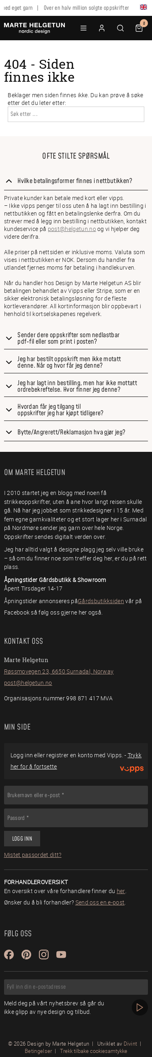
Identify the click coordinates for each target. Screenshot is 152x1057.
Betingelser (38, 1051)
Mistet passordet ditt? (33, 855)
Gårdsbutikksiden (101, 601)
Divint (130, 1043)
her (121, 891)
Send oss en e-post (100, 902)
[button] (83, 28)
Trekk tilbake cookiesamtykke (93, 1051)
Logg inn (22, 839)
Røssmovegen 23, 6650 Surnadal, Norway (59, 671)
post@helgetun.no (72, 229)
